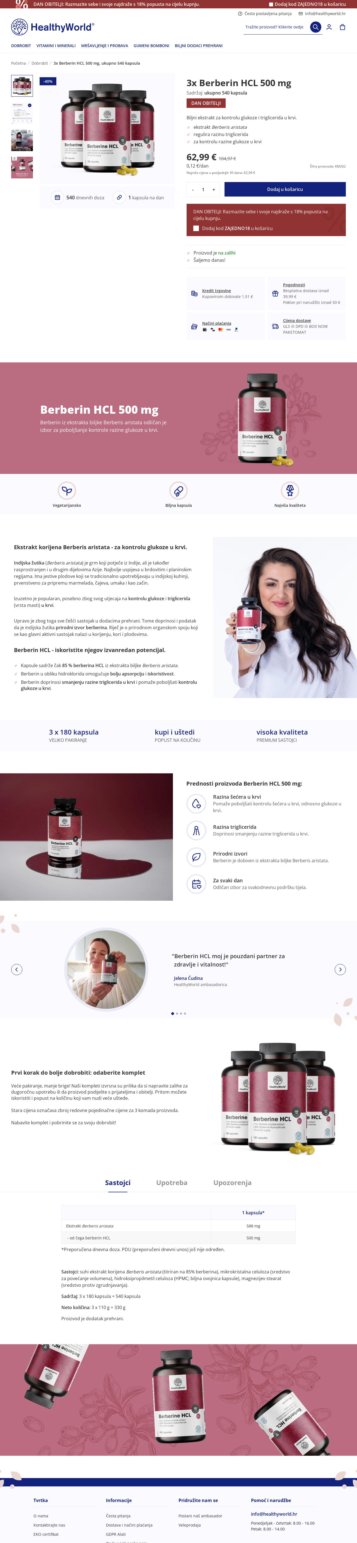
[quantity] (203, 189)
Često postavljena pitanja (265, 13)
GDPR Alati (116, 1534)
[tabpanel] (178, 1257)
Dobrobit (40, 63)
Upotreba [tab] (172, 1182)
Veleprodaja (189, 1525)
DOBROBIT (21, 45)
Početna (18, 63)
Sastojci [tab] (118, 1182)
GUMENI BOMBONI (151, 45)
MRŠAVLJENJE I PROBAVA (104, 45)
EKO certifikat (46, 1534)
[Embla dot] (172, 1013)
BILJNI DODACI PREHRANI (199, 45)
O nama (40, 1515)
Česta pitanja (118, 1515)
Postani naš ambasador (200, 1515)
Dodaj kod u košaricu (310, 4)
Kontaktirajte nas (49, 1525)
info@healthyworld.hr (322, 13)
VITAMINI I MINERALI (56, 45)
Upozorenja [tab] (232, 1182)
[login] (329, 27)
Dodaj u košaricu (285, 189)
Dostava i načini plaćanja (129, 1525)
